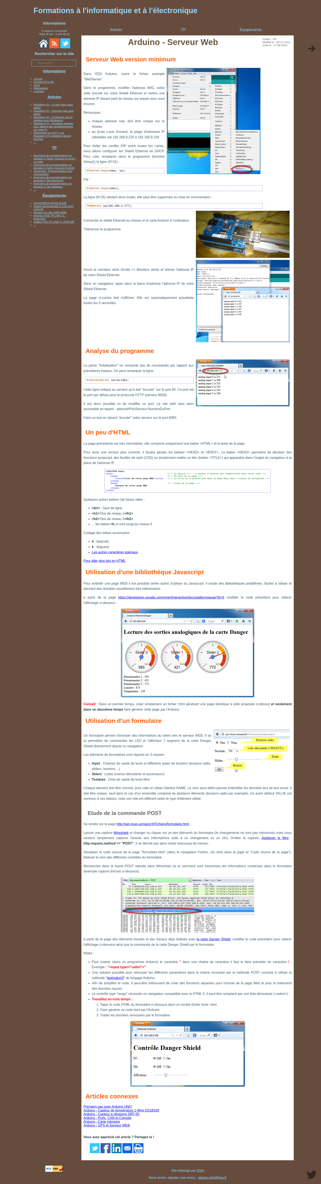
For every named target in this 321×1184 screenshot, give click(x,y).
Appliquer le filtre (275, 838)
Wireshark (121, 833)
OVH (200, 1170)
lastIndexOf (115, 978)
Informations (54, 71)
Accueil (38, 78)
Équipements (54, 195)
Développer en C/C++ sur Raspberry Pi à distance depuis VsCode (52, 136)
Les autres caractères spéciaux (115, 552)
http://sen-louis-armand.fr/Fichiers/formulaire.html (152, 824)
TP (54, 148)
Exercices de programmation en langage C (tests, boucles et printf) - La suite (55, 158)
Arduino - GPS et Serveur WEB (106, 1125)
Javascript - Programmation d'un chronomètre (53, 173)
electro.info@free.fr (212, 1177)
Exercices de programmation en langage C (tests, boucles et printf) (54, 166)
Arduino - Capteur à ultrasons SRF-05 (111, 1114)
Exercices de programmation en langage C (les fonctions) (53, 179)
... (35, 142)
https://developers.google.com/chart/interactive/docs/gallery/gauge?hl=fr (171, 597)
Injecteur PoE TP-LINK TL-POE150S (50, 217)
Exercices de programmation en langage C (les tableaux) (53, 185)
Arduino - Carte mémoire (101, 1121)
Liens (37, 85)
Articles (54, 97)
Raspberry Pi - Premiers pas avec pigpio (54, 112)
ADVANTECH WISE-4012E (50, 203)
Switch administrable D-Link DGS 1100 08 (53, 208)
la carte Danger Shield (213, 939)
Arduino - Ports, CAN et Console (107, 1118)
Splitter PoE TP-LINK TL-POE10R (54, 221)
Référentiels (41, 88)
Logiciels (39, 91)
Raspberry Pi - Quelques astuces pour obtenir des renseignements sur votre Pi (53, 126)
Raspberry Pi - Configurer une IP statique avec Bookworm (53, 119)
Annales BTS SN (44, 82)
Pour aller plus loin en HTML (104, 561)
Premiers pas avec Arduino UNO (107, 1106)
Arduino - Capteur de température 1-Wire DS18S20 (121, 1110)
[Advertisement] (54, 291)
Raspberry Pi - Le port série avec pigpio (53, 106)
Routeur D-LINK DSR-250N (50, 212)
